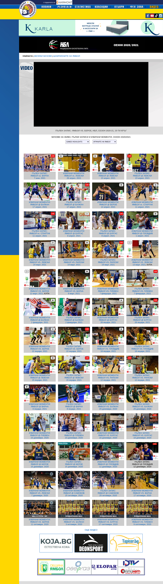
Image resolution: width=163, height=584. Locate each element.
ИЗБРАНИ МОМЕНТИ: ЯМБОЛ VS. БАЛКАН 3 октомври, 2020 (74, 522)
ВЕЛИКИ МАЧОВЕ (43, 56)
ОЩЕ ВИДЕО (91, 530)
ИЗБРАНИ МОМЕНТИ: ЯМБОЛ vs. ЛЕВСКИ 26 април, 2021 (74, 175)
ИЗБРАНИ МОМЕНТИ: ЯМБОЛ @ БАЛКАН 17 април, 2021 (39, 204)
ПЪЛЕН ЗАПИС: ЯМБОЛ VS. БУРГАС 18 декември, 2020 (142, 435)
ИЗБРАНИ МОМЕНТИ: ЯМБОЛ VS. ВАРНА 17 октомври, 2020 (142, 493)
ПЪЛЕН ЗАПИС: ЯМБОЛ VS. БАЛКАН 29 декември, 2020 (142, 406)
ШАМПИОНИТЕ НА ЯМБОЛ (66, 56)
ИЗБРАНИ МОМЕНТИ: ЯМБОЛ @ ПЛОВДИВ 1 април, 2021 (142, 233)
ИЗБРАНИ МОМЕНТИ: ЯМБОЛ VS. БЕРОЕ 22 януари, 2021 (39, 348)
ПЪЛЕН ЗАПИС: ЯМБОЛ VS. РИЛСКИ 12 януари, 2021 (142, 377)
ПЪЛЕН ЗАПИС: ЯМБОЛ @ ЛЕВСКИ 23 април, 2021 (142, 175)
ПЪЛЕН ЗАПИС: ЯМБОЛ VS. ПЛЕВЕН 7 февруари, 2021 (142, 291)
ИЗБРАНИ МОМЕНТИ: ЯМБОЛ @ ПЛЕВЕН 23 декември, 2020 (39, 435)
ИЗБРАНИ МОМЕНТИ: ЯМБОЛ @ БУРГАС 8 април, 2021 (74, 233)
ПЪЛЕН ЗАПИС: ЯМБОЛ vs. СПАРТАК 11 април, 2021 (39, 233)
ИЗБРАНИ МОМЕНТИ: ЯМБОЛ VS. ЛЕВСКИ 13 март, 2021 (142, 262)
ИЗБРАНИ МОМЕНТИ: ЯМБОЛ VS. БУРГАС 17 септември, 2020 (108, 522)
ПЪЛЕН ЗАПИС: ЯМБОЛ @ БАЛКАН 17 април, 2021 (73, 204)
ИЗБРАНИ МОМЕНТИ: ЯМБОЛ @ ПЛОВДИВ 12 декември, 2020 (108, 464)
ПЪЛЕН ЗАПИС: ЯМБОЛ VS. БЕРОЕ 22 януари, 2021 (74, 348)
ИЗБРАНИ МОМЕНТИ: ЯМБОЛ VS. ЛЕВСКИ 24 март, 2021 (39, 262)
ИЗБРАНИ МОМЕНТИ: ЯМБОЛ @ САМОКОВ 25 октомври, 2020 (74, 493)
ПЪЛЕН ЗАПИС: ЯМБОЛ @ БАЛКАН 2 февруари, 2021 (73, 320)
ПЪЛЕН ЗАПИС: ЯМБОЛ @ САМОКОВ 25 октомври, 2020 (108, 493)
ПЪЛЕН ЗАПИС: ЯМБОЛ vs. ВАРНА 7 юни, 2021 (40, 175)
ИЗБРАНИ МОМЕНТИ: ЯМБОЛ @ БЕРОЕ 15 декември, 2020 (39, 464)
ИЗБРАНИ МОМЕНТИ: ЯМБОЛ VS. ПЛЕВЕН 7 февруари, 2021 (108, 291)
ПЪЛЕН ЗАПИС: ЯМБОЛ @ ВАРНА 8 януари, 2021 (74, 406)
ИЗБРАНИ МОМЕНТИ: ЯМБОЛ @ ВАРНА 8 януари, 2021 (39, 406)
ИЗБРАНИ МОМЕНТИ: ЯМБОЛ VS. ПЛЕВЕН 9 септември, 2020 (142, 522)
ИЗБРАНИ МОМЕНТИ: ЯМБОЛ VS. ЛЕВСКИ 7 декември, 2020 (39, 493)
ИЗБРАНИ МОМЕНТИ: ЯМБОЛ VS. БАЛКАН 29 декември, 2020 (108, 406)
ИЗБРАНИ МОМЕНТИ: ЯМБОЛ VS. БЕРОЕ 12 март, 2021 (39, 291)
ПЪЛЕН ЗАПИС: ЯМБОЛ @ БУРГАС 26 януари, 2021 (142, 320)
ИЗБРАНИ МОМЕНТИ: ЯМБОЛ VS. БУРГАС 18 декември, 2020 (108, 435)
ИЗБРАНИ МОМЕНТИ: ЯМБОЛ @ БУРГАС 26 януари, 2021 (108, 320)
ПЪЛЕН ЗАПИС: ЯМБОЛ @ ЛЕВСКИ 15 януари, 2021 (73, 377)
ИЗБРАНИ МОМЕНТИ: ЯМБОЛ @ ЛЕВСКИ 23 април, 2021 (108, 175)
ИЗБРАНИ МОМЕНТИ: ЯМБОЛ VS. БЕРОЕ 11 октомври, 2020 (39, 522)
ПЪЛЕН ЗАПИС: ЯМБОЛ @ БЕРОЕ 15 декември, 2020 (74, 464)
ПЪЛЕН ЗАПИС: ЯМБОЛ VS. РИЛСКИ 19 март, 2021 (108, 262)
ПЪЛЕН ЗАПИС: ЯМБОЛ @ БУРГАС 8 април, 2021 (108, 233)
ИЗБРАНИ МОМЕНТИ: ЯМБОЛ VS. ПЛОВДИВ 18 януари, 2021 (108, 348)
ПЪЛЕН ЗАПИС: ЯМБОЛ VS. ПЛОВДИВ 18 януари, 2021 (142, 348)
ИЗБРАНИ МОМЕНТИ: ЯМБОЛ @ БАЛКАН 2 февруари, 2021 (39, 320)
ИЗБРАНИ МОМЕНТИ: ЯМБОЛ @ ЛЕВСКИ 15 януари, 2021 (39, 377)
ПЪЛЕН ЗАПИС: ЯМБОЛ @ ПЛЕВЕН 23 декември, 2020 (74, 435)
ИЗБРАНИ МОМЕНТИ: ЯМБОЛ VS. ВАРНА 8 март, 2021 (74, 291)
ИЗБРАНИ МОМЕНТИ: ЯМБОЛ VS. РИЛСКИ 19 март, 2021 (74, 262)
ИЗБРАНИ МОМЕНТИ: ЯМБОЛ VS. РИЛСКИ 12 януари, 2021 (108, 377)
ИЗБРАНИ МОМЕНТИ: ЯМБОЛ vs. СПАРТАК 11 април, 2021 (142, 204)
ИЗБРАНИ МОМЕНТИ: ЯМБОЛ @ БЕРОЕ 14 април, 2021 (108, 204)
